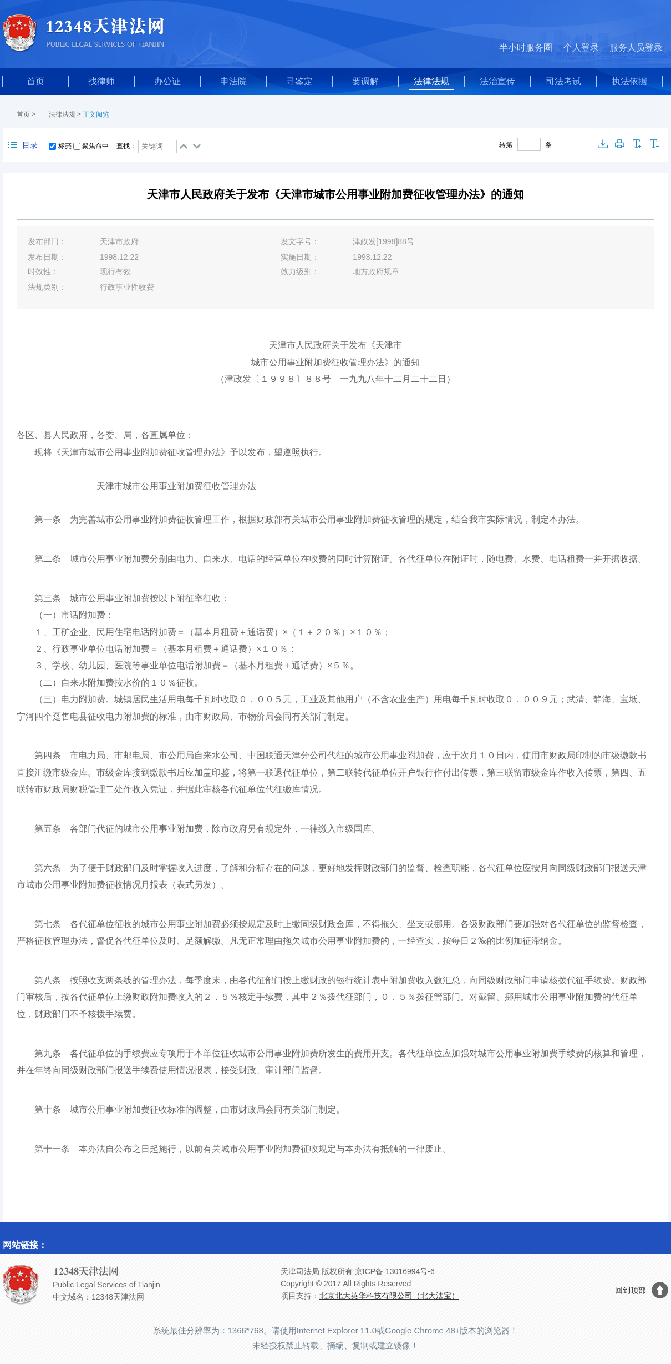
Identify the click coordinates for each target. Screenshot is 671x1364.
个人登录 (581, 47)
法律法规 (431, 81)
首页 (35, 81)
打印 (620, 143)
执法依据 (629, 81)
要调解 (365, 81)
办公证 (167, 81)
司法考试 (563, 81)
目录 (23, 144)
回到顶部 (630, 1290)
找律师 (101, 81)
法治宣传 (497, 81)
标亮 (65, 146)
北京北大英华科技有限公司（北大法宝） (389, 1295)
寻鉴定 (299, 81)
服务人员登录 (636, 47)
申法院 (233, 81)
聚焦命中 (95, 146)
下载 (603, 143)
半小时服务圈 (525, 47)
